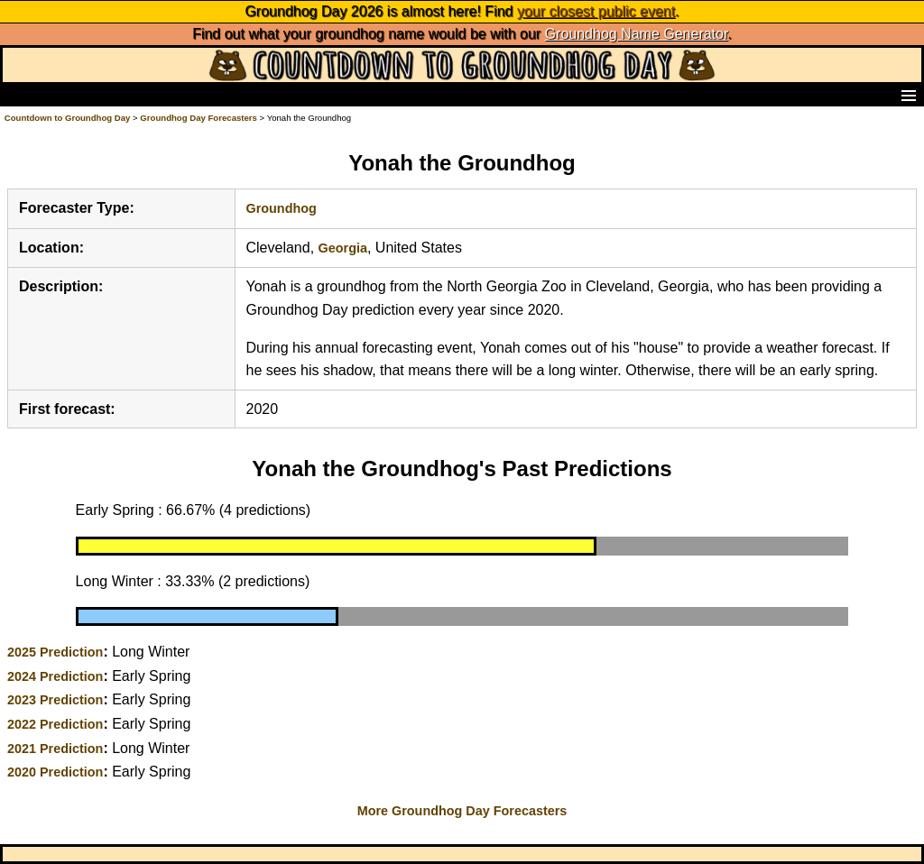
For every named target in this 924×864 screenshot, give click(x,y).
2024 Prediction (55, 676)
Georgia (343, 248)
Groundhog (281, 208)
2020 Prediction (55, 772)
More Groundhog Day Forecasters (462, 811)
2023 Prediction (55, 700)
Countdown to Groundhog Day (68, 118)
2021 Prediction (55, 748)
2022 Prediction (55, 724)
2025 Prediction (55, 652)
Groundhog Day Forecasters (199, 118)
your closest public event (596, 11)
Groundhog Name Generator (636, 33)
